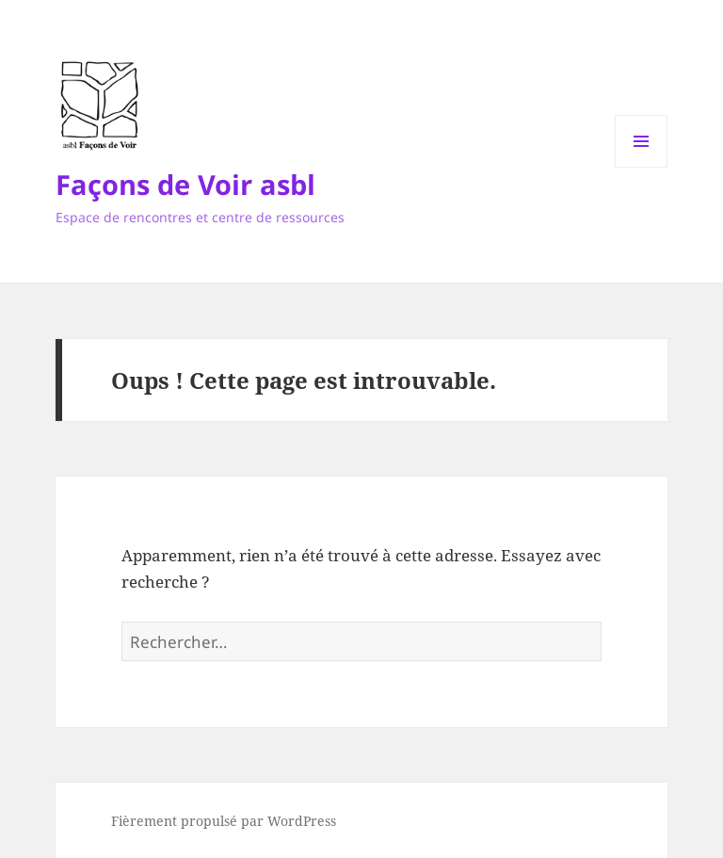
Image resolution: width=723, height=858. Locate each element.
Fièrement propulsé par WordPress (223, 821)
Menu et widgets (641, 167)
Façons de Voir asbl (185, 184)
